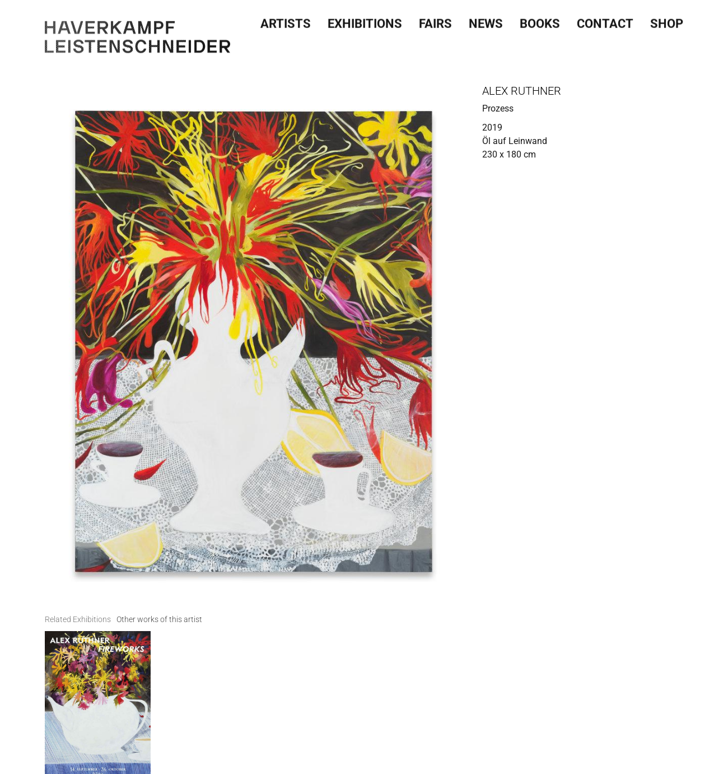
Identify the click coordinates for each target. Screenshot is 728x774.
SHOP (666, 20)
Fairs (435, 20)
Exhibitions (365, 20)
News (486, 20)
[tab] (78, 619)
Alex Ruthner (521, 91)
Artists (285, 20)
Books (540, 20)
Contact (605, 20)
